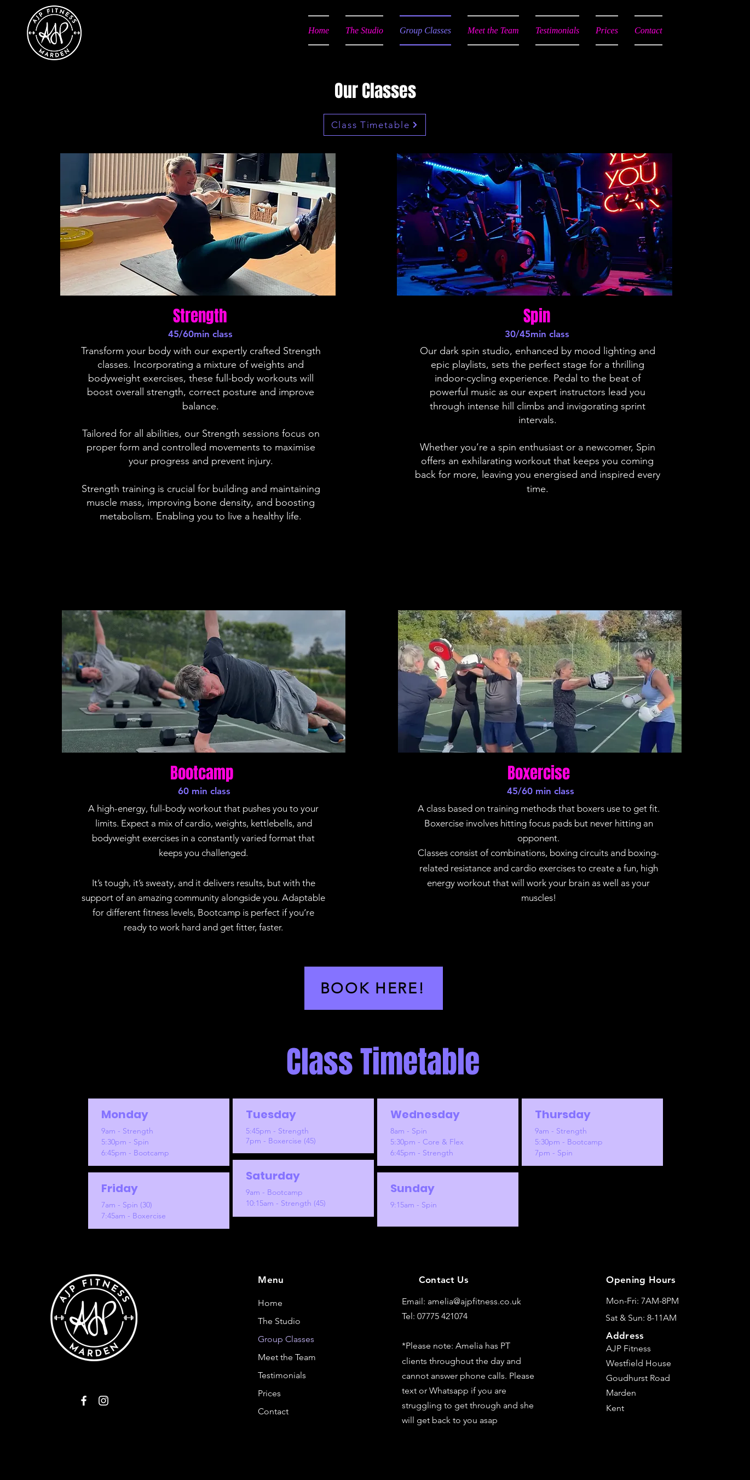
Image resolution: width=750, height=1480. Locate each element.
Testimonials (282, 1375)
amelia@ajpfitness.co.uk (474, 1301)
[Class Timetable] (375, 125)
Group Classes (286, 1339)
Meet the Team (287, 1357)
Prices (269, 1393)
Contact (273, 1411)
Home (270, 1303)
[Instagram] (103, 1400)
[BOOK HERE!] (373, 988)
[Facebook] (83, 1400)
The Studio (279, 1321)
